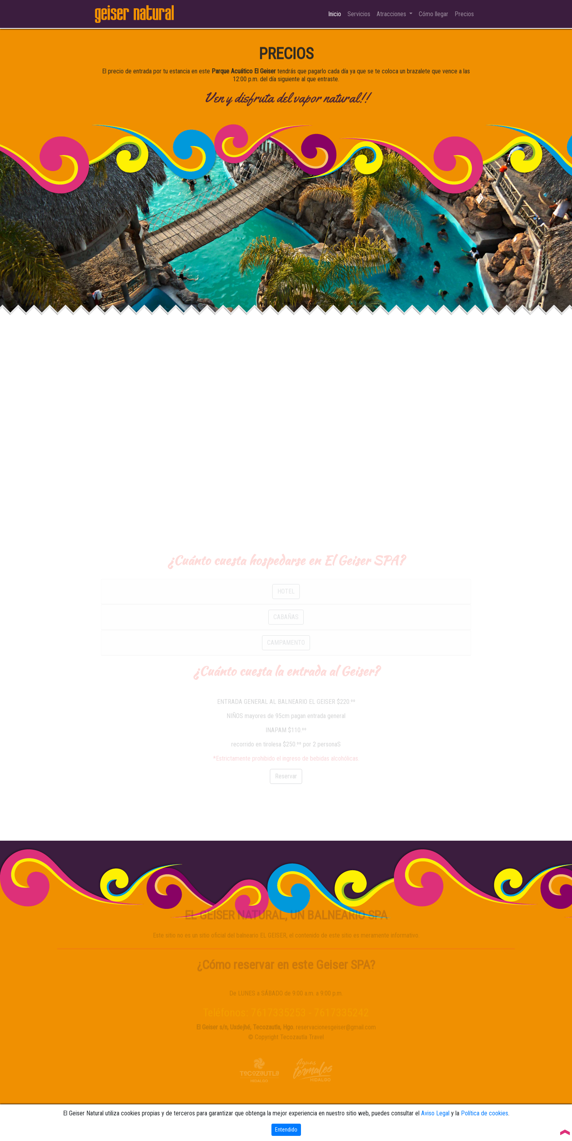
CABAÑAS (286, 636)
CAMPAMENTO (286, 662)
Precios (464, 14)
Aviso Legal (435, 1113)
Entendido (286, 1129)
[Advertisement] (286, 395)
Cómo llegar (433, 14)
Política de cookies (484, 1113)
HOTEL (286, 610)
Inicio (336, 14)
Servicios (358, 14)
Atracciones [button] (392, 14)
